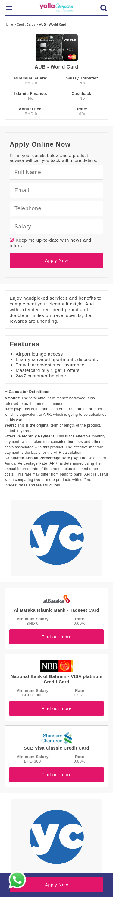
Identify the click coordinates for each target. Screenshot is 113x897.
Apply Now (56, 260)
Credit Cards (26, 24)
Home (9, 24)
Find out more (56, 636)
